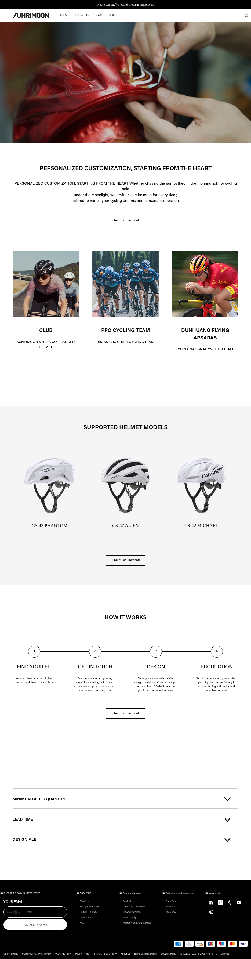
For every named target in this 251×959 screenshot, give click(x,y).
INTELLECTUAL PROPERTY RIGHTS (198, 954)
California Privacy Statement (36, 954)
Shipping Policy (168, 954)
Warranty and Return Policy (137, 923)
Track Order (171, 901)
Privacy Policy (82, 954)
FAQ (82, 923)
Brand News (86, 918)
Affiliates (170, 907)
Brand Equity (129, 918)
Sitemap (225, 954)
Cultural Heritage (89, 912)
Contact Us (128, 901)
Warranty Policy (63, 954)
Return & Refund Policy (105, 954)
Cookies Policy (10, 954)
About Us (84, 901)
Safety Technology (89, 907)
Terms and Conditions (134, 907)
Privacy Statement (132, 912)
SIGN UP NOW (35, 925)
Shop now (171, 912)
